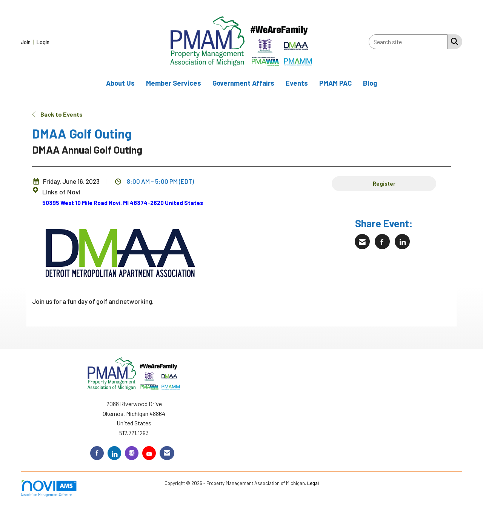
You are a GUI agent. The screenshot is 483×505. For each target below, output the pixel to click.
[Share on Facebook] (382, 241)
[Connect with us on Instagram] (131, 453)
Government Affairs (243, 83)
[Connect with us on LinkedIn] (114, 453)
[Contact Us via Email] (167, 453)
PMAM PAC (335, 83)
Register (384, 183)
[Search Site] (453, 41)
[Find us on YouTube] (149, 453)
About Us (120, 83)
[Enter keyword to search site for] (408, 41)
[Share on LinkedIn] (402, 241)
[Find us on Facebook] (97, 453)
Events (297, 83)
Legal (313, 483)
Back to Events (57, 114)
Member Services (173, 83)
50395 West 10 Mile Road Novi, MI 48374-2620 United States (122, 202)
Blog (370, 83)
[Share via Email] (362, 241)
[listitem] (28, 41)
